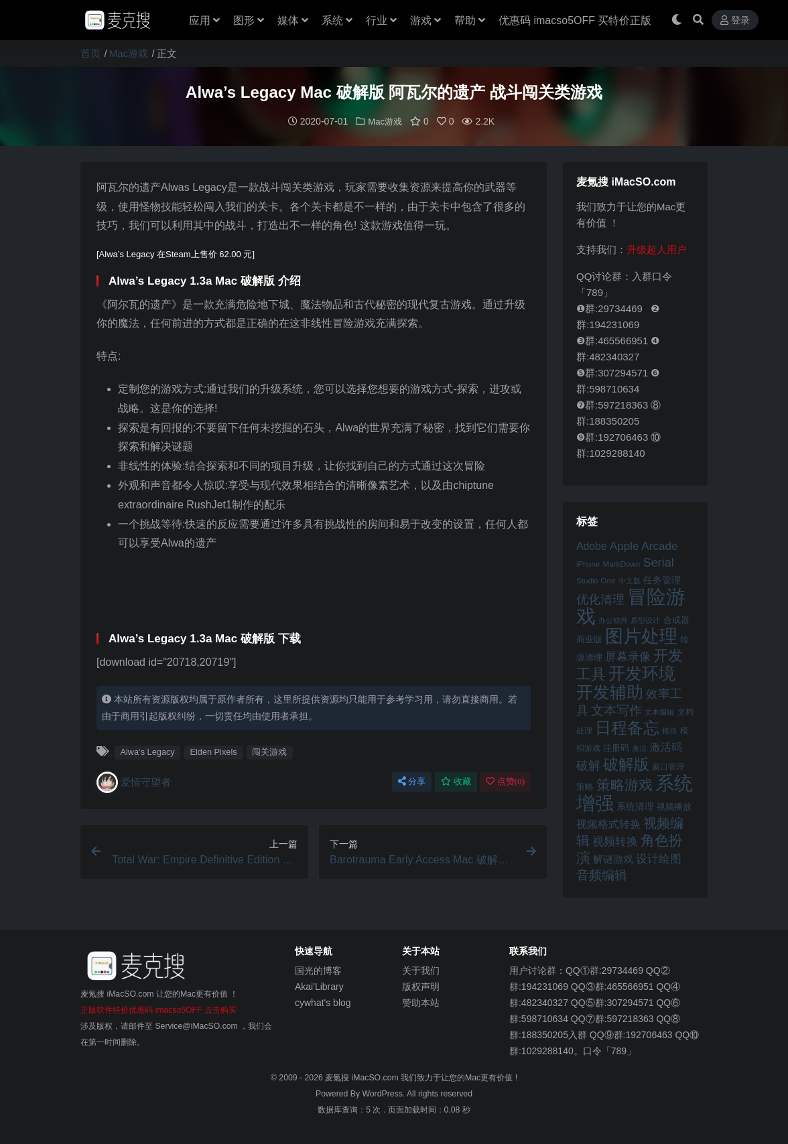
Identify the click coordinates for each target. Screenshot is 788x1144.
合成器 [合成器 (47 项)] (676, 619)
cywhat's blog (323, 1002)
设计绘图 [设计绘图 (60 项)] (658, 858)
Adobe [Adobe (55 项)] (591, 545)
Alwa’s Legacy (147, 751)
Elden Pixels (213, 751)
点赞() (505, 781)
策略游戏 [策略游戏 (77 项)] (624, 784)
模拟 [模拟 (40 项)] (669, 730)
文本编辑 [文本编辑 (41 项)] (659, 711)
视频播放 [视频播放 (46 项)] (674, 806)
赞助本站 (421, 1002)
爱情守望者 (133, 781)
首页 (90, 53)
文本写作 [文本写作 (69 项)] (616, 710)
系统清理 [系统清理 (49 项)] (635, 805)
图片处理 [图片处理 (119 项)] (641, 636)
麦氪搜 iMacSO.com (363, 1077)
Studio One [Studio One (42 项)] (595, 579)
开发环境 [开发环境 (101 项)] (641, 673)
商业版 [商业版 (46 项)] (589, 639)
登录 (735, 20)
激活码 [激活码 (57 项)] (666, 746)
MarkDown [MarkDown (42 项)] (621, 563)
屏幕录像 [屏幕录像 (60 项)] (628, 656)
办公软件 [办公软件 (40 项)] (613, 620)
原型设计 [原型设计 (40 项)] (645, 620)
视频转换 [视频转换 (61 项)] (615, 841)
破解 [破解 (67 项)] (588, 765)
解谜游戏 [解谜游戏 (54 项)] (613, 858)
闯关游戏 (269, 751)
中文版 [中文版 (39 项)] (629, 580)
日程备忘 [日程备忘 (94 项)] (627, 727)
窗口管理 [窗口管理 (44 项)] (668, 766)
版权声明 (421, 986)
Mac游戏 (128, 53)
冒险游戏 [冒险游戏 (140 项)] (630, 605)
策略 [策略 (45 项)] (585, 786)
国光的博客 (318, 969)
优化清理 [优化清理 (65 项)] (600, 598)
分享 (411, 781)
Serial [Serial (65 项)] (658, 562)
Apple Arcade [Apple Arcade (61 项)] (644, 545)
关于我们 (421, 969)
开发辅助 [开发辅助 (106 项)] (609, 691)
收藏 (456, 781)
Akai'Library (319, 986)
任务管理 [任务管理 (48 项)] (662, 580)
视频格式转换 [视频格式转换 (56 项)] (608, 823)
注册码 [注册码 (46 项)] (616, 747)
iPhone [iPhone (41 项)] (588, 563)
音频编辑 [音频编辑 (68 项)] (601, 874)
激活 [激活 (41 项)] (639, 747)
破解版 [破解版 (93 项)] (626, 763)
